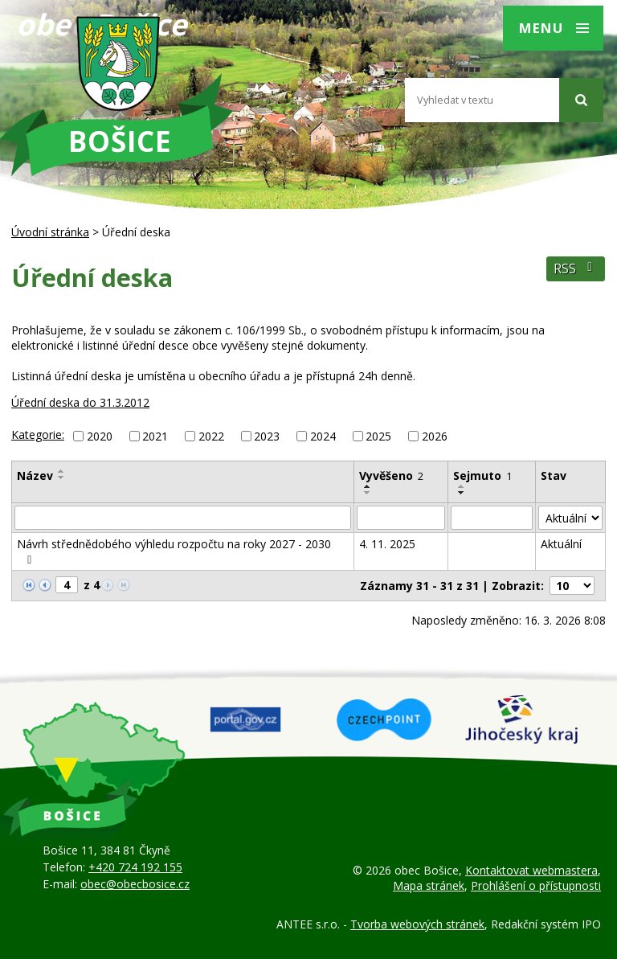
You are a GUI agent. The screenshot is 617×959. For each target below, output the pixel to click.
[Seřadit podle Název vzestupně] (62, 471)
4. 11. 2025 (387, 543)
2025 (378, 436)
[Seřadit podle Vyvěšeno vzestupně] (368, 486)
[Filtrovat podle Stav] (570, 518)
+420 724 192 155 (135, 867)
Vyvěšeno (391, 475)
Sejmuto (482, 475)
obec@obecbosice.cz (135, 883)
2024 (323, 436)
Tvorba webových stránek (417, 924)
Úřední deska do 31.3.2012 (80, 402)
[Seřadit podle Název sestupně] (62, 477)
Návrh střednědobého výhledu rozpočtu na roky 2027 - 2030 (174, 551)
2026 (434, 436)
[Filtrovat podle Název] (182, 518)
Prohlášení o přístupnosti (536, 885)
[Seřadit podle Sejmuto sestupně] (462, 493)
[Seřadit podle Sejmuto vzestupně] (462, 486)
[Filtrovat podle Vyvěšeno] (401, 518)
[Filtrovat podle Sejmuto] (492, 518)
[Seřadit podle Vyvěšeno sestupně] (368, 493)
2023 (267, 436)
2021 (155, 436)
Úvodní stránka (50, 232)
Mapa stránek (428, 885)
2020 (99, 436)
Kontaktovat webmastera (531, 870)
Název (35, 475)
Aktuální (561, 543)
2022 (211, 436)
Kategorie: (37, 434)
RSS (576, 268)
